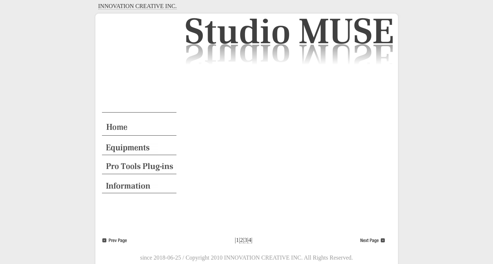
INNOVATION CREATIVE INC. (137, 6)
